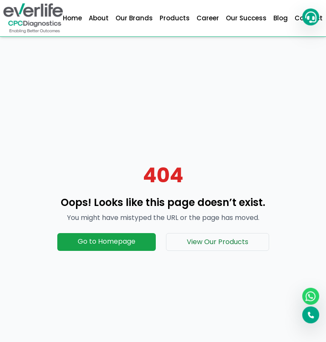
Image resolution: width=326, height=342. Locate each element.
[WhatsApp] (309, 296)
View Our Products (217, 242)
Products (175, 18)
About (99, 18)
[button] (309, 16)
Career (208, 18)
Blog (280, 18)
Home (72, 18)
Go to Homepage (106, 241)
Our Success (246, 18)
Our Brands (134, 18)
